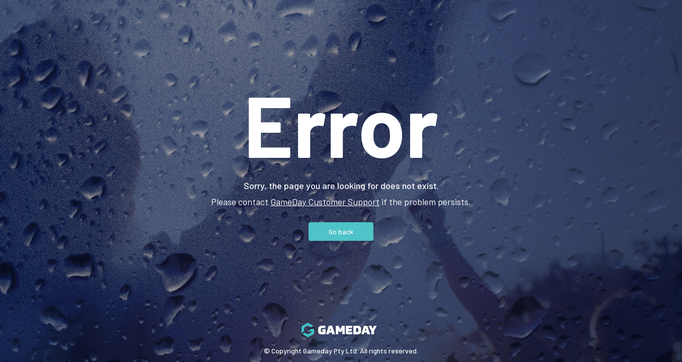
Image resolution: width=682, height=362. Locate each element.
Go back (341, 231)
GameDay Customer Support (324, 201)
